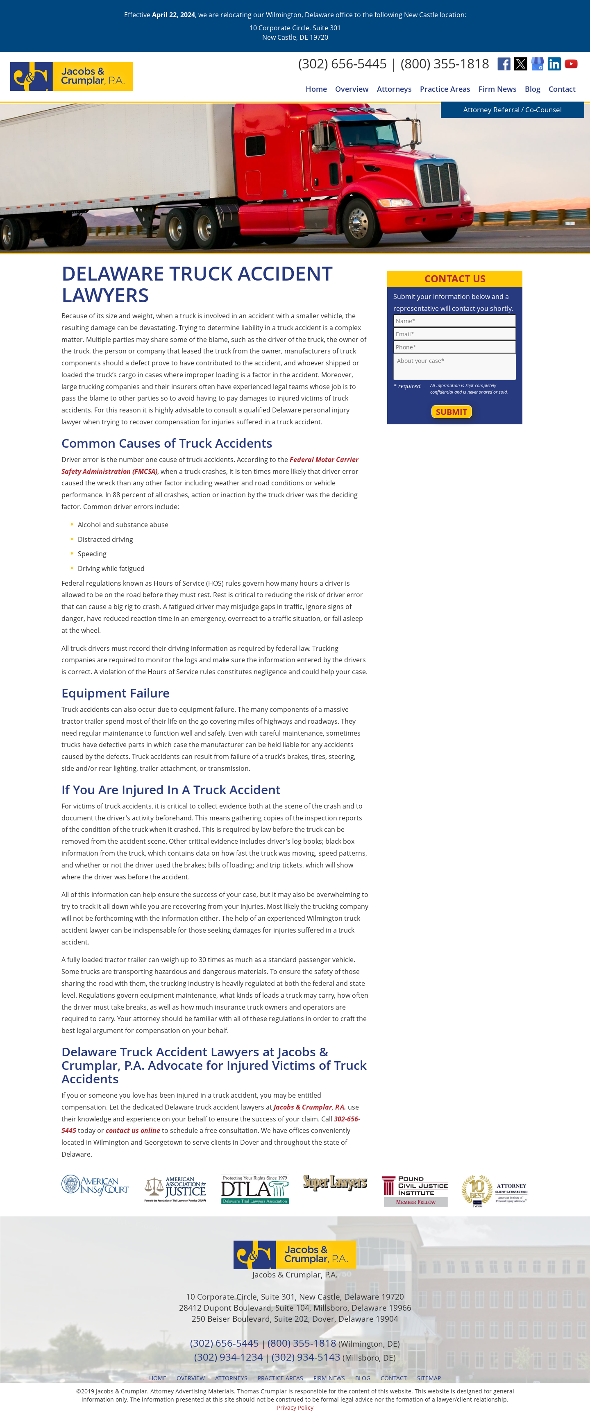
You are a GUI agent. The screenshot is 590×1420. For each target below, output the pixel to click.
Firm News (498, 89)
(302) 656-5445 (342, 63)
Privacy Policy (295, 1407)
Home (316, 89)
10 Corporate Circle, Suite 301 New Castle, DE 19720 (295, 32)
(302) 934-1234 (228, 1356)
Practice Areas (445, 89)
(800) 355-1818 (445, 63)
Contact (562, 89)
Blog (532, 89)
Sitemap (429, 1378)
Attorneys (394, 89)
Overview (352, 89)
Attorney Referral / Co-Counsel (512, 109)
